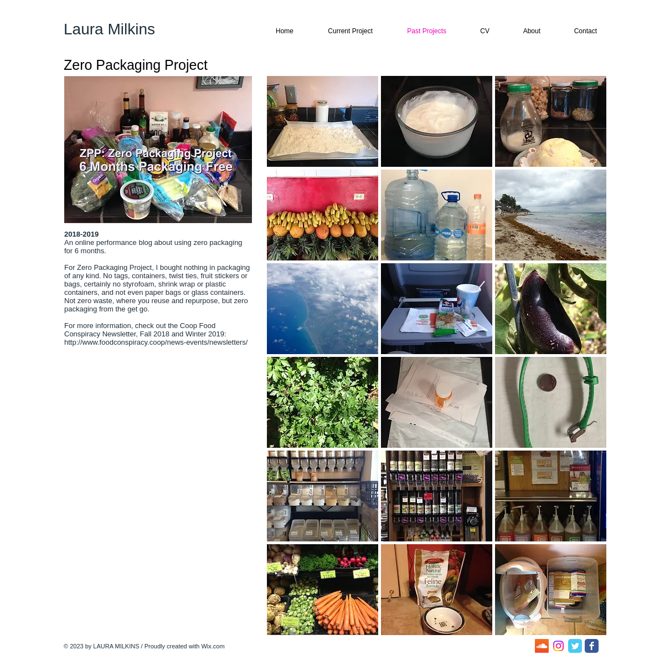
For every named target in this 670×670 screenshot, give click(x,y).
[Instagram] (558, 646)
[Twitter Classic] (575, 646)
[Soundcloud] (542, 646)
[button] (322, 121)
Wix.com (212, 646)
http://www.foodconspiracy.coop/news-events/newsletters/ (157, 342)
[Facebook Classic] (592, 646)
